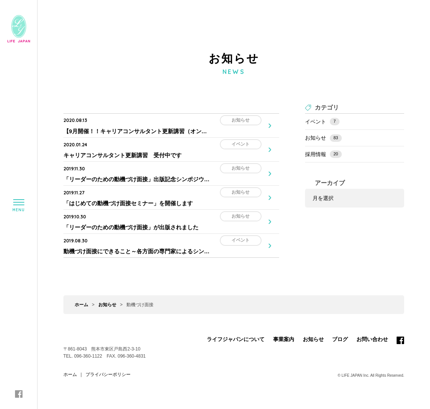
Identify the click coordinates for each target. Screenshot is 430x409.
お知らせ (323, 138)
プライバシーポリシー (108, 367)
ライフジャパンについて (236, 332)
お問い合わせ (372, 332)
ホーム (81, 298)
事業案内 (283, 332)
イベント (322, 121)
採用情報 (323, 154)
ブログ (340, 332)
